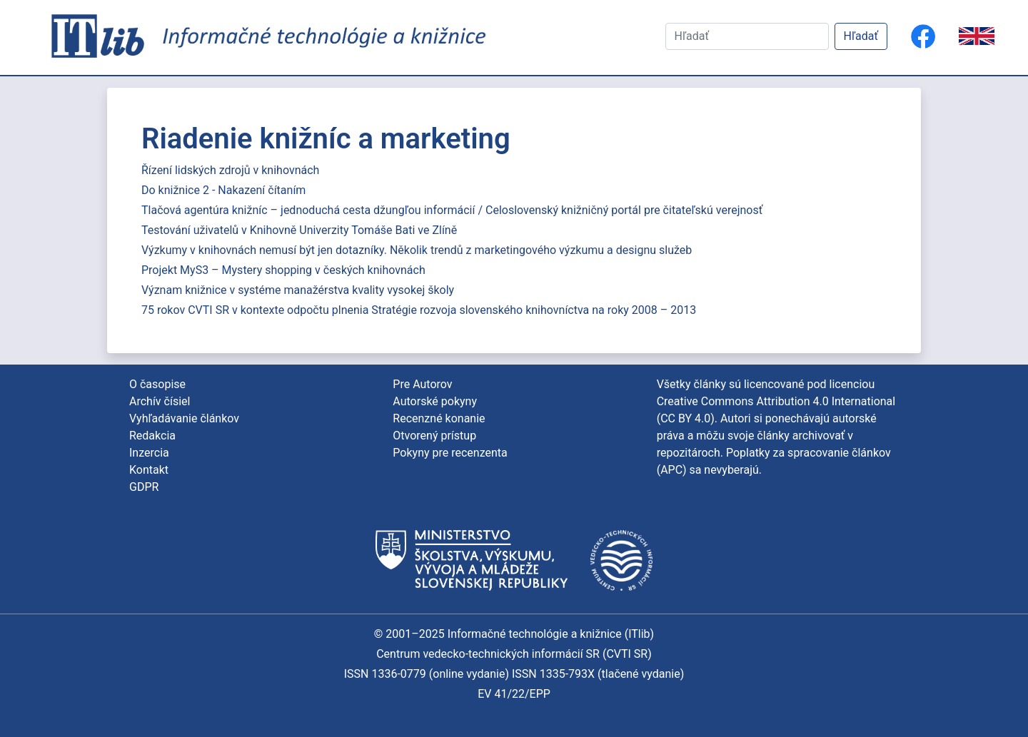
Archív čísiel (159, 401)
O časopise (157, 384)
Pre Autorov (422, 384)
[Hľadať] (747, 36)
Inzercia (149, 452)
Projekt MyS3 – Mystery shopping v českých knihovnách (283, 270)
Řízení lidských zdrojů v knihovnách (230, 170)
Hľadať (861, 36)
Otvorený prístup (434, 435)
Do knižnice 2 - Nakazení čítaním (223, 190)
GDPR (143, 487)
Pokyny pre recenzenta (450, 452)
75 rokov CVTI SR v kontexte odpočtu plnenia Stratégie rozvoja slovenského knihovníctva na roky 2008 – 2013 (418, 310)
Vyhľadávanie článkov (184, 418)
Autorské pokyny (435, 401)
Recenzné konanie (439, 418)
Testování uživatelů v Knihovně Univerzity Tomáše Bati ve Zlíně (299, 230)
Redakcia (152, 435)
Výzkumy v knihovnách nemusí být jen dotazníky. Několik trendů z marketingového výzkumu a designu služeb (416, 250)
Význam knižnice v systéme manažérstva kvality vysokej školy (297, 290)
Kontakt (148, 470)
